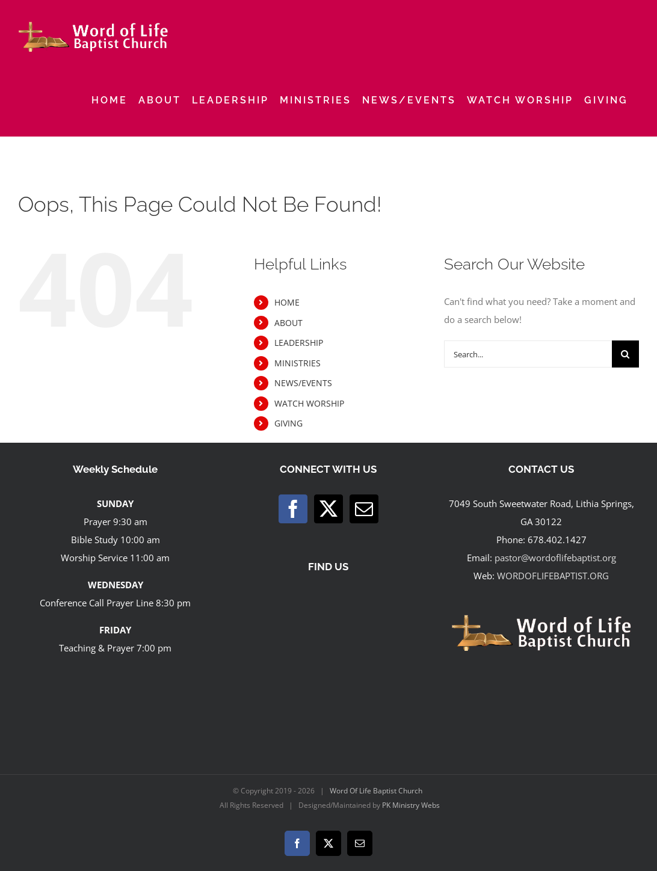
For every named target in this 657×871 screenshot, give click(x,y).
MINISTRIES (297, 363)
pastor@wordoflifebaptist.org (555, 558)
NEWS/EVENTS (303, 383)
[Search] (625, 354)
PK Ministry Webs (411, 805)
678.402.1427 (557, 540)
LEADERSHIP (298, 342)
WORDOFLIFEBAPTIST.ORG (553, 576)
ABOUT (288, 322)
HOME (287, 302)
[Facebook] (293, 508)
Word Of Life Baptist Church (376, 791)
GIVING (288, 423)
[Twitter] (328, 508)
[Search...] (528, 354)
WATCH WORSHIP (309, 403)
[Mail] (364, 508)
